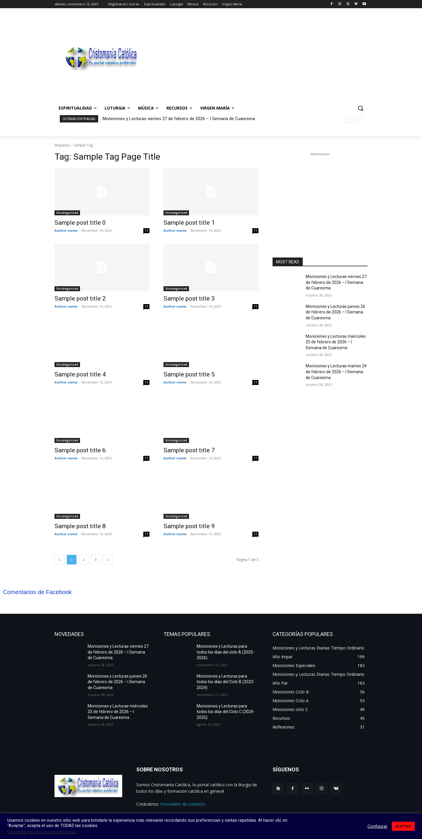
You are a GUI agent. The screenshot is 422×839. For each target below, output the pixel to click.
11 (146, 230)
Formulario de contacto (182, 804)
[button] (360, 108)
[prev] (349, 118)
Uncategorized (67, 213)
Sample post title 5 (189, 374)
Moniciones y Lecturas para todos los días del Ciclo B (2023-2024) (226, 682)
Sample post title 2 (80, 298)
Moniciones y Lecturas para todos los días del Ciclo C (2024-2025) (226, 712)
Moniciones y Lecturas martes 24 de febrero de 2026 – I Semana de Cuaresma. (336, 372)
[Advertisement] (257, 57)
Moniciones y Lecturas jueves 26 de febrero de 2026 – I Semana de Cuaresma (335, 312)
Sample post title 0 (80, 222)
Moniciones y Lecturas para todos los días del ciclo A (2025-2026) (225, 652)
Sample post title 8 (80, 526)
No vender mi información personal (41, 832)
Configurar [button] (377, 826)
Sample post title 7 (189, 450)
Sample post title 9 (189, 526)
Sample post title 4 (80, 374)
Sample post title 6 (80, 450)
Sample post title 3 (189, 298)
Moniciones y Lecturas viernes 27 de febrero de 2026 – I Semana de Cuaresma (179, 118)
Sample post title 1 (189, 222)
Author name (66, 230)
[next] (358, 118)
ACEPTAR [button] (403, 826)
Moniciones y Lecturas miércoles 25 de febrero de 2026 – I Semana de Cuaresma (336, 342)
